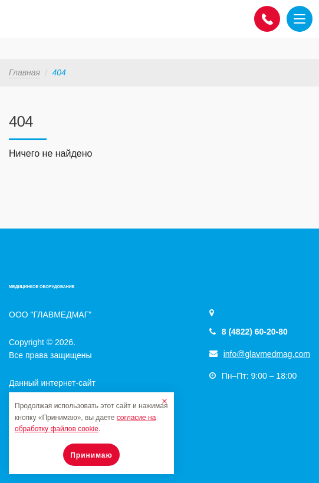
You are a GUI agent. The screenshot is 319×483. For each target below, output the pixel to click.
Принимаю (91, 455)
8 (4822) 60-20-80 (255, 331)
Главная (24, 72)
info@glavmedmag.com (266, 354)
